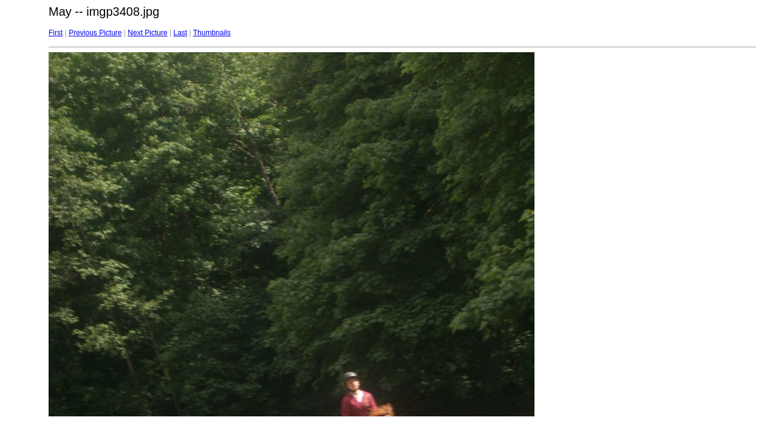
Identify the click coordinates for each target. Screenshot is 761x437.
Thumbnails (212, 33)
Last (180, 33)
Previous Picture (95, 33)
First (56, 33)
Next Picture (147, 33)
